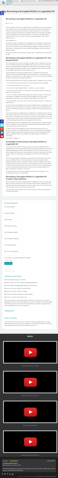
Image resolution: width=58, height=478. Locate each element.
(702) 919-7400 (53, 1)
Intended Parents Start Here (27, 1)
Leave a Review (51, 460)
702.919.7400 (52, 476)
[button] (2, 13)
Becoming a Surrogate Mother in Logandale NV (26, 19)
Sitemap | (47, 476)
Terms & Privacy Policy (10, 271)
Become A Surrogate (12, 1)
